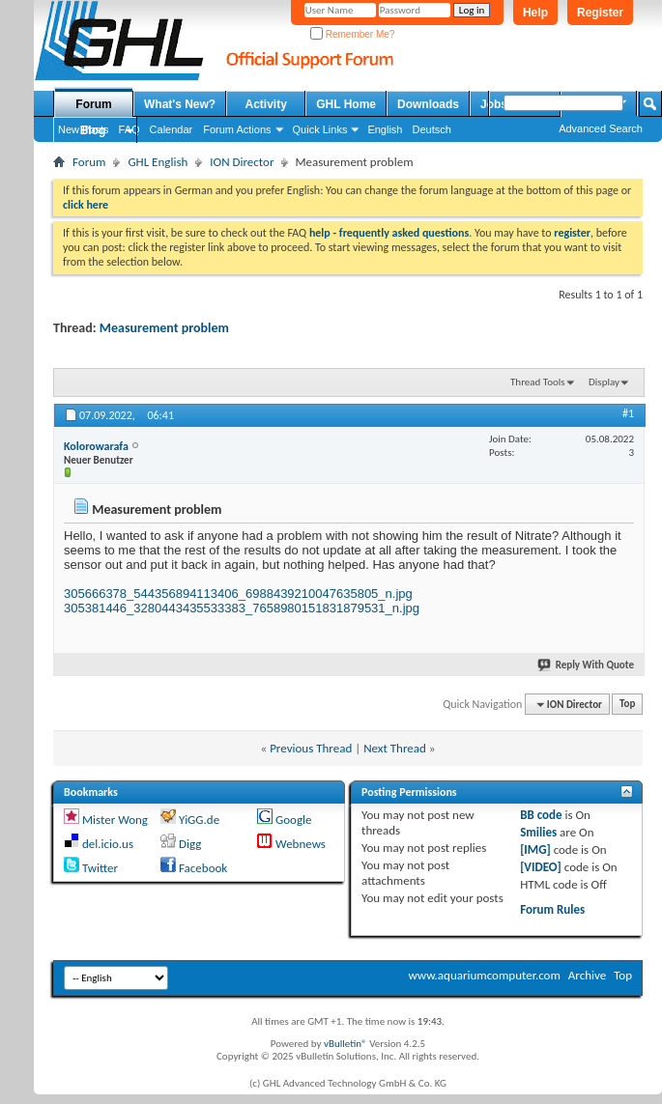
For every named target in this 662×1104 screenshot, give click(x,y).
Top (627, 704)
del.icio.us (107, 843)
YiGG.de (199, 819)
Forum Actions (237, 129)
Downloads (428, 104)
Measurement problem (164, 328)
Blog (93, 130)
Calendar (171, 129)
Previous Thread (311, 748)
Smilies (538, 832)
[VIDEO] (540, 867)
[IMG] (535, 849)
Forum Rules (552, 909)
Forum (93, 104)
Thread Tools (537, 382)
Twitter (100, 868)
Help (535, 12)
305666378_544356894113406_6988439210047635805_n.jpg (238, 593)
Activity (266, 104)
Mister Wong (115, 819)
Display (604, 382)
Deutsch (431, 129)
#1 (628, 413)
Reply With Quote (586, 665)
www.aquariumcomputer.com (484, 975)
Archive (587, 975)
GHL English (157, 162)
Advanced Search (601, 128)
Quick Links (320, 129)
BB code (540, 814)
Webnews (300, 843)
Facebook (203, 868)
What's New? (180, 104)
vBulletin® (345, 1043)
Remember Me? (352, 34)
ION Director (241, 162)
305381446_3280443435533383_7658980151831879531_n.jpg (241, 608)
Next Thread (394, 748)
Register (600, 12)
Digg (190, 843)
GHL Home (346, 104)
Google (293, 819)
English (384, 129)
